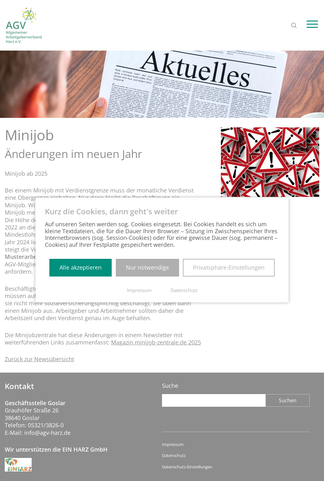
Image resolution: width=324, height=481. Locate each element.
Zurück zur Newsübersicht (39, 370)
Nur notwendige (147, 267)
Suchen (287, 400)
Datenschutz (174, 455)
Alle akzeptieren (80, 267)
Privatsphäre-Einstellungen (229, 267)
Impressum (173, 444)
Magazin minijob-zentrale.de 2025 (156, 353)
